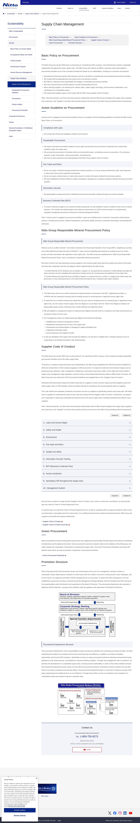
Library (11, 122)
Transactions (16, 98)
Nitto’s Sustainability (16, 31)
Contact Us (132, 2)
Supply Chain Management (50, 13)
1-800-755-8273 (89, 736)
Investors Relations (107, 8)
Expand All (115, 415)
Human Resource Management (21, 72)
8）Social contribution (52, 473)
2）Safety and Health (52, 430)
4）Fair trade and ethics (53, 444)
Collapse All (126, 415)
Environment (13, 37)
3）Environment (50, 437)
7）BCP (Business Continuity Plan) (58, 466)
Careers (127, 8)
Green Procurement (56, 43)
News (119, 8)
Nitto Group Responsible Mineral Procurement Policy (67, 40)
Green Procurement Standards (54, 555)
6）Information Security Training (56, 459)
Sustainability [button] (83, 8)
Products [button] (59, 8)
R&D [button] (94, 8)
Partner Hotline (17, 104)
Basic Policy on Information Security (45, 820)
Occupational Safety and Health (21, 55)
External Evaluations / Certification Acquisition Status (21, 129)
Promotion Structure (75, 43)
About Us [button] (70, 8)
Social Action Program (18, 66)
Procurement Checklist (20, 110)
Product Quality (15, 60)
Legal (59, 820)
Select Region (120, 2)
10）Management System (54, 488)
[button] (135, 8)
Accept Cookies (19, 818)
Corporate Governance (17, 116)
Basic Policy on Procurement (59, 37)
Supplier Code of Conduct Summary (56, 525)
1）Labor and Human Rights (55, 423)
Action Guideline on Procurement (85, 37)
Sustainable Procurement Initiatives (20, 91)
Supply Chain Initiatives (32, 13)
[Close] (36, 787)
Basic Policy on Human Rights (20, 49)
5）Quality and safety (52, 452)
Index (11, 136)
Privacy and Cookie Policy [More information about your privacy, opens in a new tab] (17, 814)
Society (20, 13)
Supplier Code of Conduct (100, 40)
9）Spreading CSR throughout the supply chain (63, 481)
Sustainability (11, 13)
